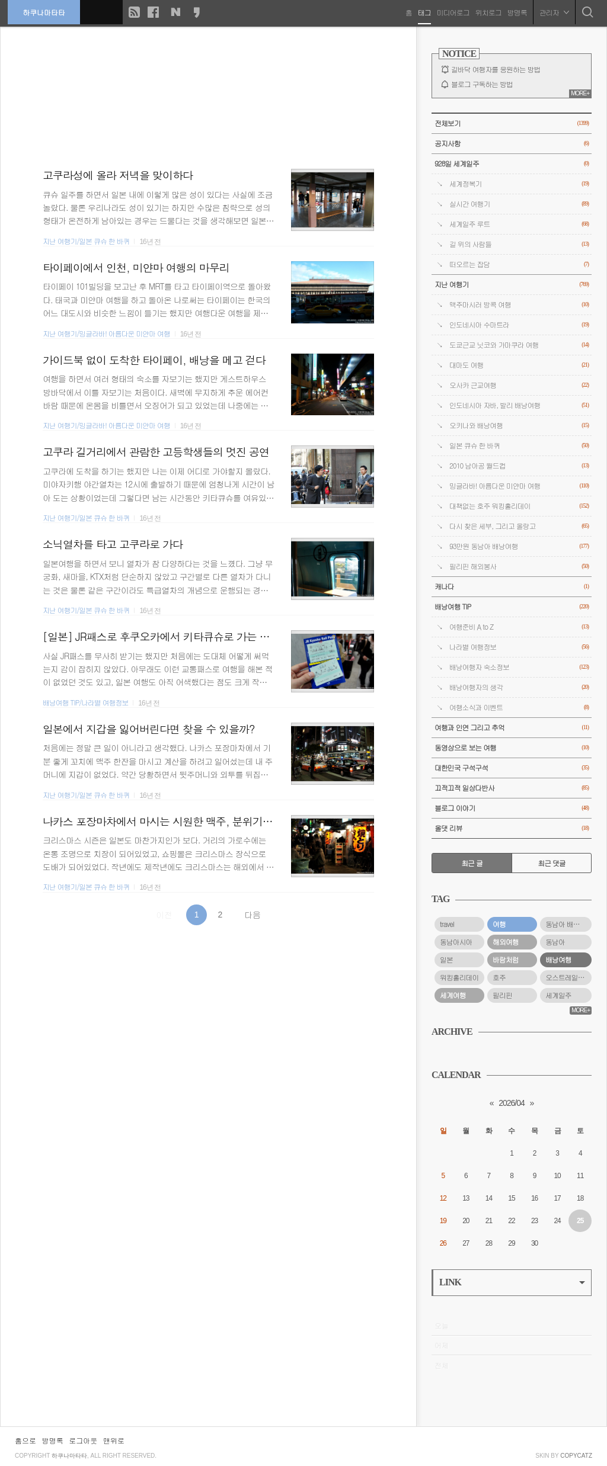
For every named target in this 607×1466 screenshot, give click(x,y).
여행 (499, 924)
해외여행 (506, 942)
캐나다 (512, 586)
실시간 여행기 (519, 204)
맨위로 (113, 1440)
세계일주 (558, 995)
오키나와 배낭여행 (519, 425)
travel (447, 924)
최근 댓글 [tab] (552, 863)
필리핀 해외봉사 (519, 566)
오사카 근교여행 (519, 385)
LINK (512, 1282)
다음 (252, 914)
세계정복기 (519, 184)
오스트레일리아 (567, 977)
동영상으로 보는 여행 (512, 748)
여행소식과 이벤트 (519, 707)
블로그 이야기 (512, 808)
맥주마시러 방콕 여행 (519, 305)
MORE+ (580, 93)
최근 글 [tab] (472, 863)
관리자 (553, 12)
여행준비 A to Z (519, 627)
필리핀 (502, 995)
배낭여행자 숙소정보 (519, 667)
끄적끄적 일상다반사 (512, 788)
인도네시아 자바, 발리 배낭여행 (519, 405)
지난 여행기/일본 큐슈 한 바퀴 (86, 241)
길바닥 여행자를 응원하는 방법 (495, 69)
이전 (164, 914)
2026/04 (512, 1103)
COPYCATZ (576, 1455)
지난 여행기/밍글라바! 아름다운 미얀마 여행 (106, 333)
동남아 (555, 942)
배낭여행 (558, 959)
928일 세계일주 (512, 164)
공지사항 (512, 143)
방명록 (516, 12)
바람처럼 (506, 959)
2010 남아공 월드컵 (519, 466)
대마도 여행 (519, 365)
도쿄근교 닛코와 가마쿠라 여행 (519, 345)
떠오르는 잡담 (519, 264)
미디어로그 (452, 12)
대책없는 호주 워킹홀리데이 (519, 506)
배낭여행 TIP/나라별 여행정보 (85, 702)
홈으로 (25, 1440)
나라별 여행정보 (519, 647)
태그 (423, 12)
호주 (499, 977)
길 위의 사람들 (519, 244)
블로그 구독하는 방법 (482, 84)
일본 (446, 959)
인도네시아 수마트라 (519, 325)
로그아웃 (83, 1440)
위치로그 (487, 12)
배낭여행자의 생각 (519, 687)
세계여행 (453, 995)
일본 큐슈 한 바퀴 (519, 445)
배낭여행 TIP (512, 607)
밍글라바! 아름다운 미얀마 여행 (519, 486)
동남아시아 (456, 942)
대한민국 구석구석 (512, 768)
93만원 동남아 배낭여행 (519, 546)
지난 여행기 (512, 284)
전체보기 (512, 123)
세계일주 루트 (519, 224)
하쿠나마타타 (45, 12)
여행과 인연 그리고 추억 (512, 727)
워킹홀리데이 (459, 977)
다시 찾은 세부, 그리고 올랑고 (519, 526)
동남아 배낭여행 (568, 924)
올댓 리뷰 (512, 828)
